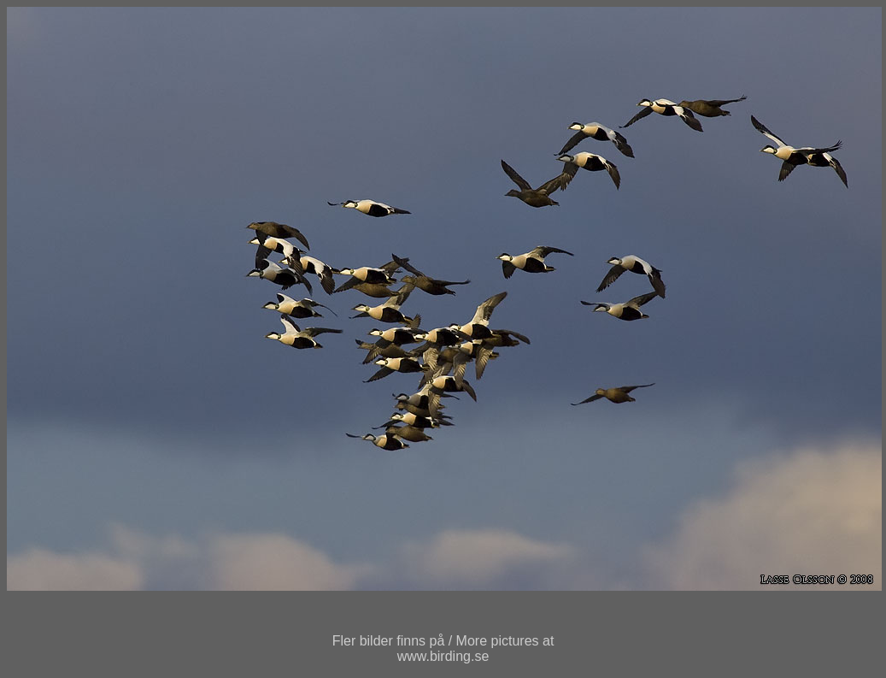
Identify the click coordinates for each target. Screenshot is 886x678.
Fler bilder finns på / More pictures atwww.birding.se (443, 648)
